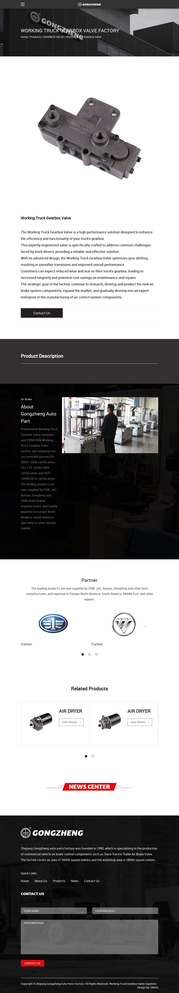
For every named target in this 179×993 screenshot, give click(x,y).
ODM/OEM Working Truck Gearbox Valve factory (37, 445)
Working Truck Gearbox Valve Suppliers (132, 984)
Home (24, 37)
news (74, 881)
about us (41, 881)
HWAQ (154, 987)
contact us (92, 881)
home (25, 881)
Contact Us (41, 313)
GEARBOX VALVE (53, 37)
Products (35, 37)
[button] (82, 654)
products (59, 881)
